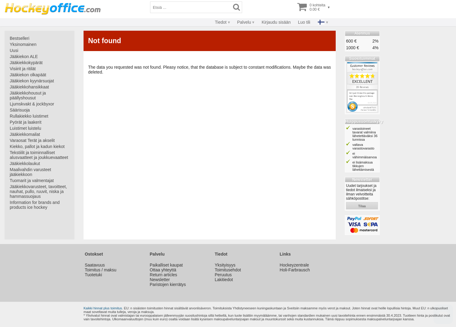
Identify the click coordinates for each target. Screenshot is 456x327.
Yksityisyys (225, 265)
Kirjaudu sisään (276, 22)
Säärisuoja (20, 110)
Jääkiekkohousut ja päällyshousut (28, 95)
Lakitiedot (224, 279)
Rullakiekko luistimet (29, 116)
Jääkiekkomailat (25, 134)
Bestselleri (19, 38)
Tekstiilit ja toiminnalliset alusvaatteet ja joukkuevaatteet (39, 155)
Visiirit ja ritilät (23, 68)
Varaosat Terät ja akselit (32, 140)
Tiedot (220, 22)
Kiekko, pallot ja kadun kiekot (37, 146)
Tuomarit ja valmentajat (32, 180)
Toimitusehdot (228, 269)
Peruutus (223, 274)
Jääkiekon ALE (24, 56)
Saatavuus (95, 265)
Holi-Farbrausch (295, 269)
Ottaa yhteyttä (163, 269)
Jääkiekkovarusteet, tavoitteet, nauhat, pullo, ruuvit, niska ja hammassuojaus (38, 191)
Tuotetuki (93, 274)
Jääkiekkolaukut (25, 163)
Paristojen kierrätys (168, 284)
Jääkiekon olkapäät (28, 74)
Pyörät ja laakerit (25, 122)
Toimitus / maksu (100, 269)
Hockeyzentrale (294, 265)
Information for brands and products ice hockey (35, 205)
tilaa (362, 206)
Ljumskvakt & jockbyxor (32, 104)
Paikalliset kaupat (166, 265)
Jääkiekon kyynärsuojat (32, 80)
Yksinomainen (23, 44)
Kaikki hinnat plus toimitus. (103, 308)
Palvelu (244, 22)
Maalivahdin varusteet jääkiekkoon (30, 172)
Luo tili (304, 22)
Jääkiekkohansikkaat (29, 86)
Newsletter (160, 279)
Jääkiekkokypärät (26, 62)
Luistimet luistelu (25, 128)
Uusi (14, 50)
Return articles (163, 274)
